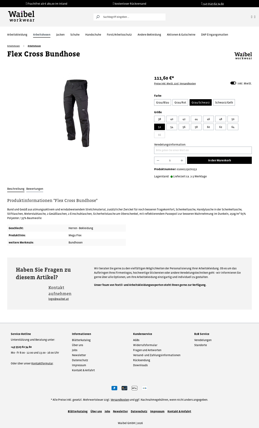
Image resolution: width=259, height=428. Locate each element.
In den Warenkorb (219, 160)
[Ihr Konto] (251, 17)
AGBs (136, 340)
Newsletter (79, 355)
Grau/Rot (180, 102)
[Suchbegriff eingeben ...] (133, 16)
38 (159, 119)
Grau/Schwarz (201, 102)
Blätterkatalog (81, 340)
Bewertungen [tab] (34, 188)
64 (232, 126)
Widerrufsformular (145, 345)
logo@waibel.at (58, 298)
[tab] (15, 189)
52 (159, 126)
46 (208, 119)
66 (159, 134)
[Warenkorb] (254, 17)
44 (196, 119)
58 (196, 126)
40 (171, 119)
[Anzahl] (169, 160)
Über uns (77, 345)
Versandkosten (120, 399)
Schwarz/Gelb (224, 102)
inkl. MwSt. (241, 83)
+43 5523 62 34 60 (21, 346)
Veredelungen (203, 340)
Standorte (200, 345)
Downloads (140, 365)
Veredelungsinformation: (170, 144)
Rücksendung (141, 360)
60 (208, 126)
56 (184, 126)
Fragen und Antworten (147, 350)
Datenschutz (80, 360)
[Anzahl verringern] (158, 160)
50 (232, 119)
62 (220, 126)
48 (220, 119)
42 (184, 119)
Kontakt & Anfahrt (83, 370)
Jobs (74, 350)
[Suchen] (98, 16)
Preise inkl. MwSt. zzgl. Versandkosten (175, 83)
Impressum (79, 365)
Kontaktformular (42, 363)
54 (171, 126)
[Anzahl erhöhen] (182, 160)
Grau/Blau (162, 102)
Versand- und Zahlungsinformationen (156, 355)
